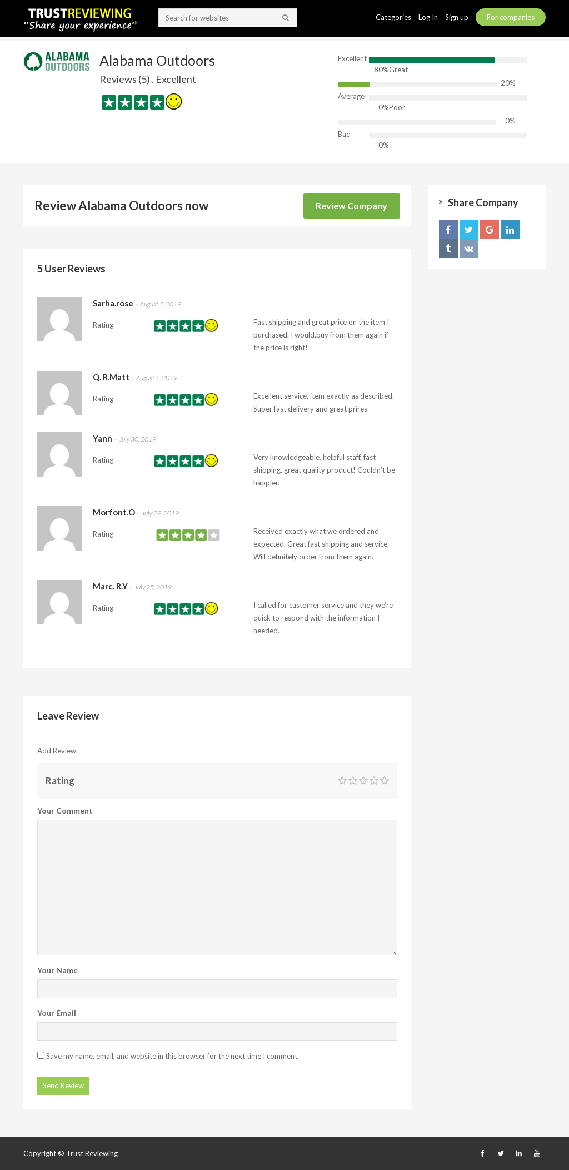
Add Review (56, 750)
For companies (511, 17)
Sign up (457, 17)
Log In (429, 17)
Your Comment (65, 810)
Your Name (57, 970)
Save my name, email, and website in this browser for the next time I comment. (172, 1056)
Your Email (56, 1013)
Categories (394, 17)
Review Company (351, 205)
